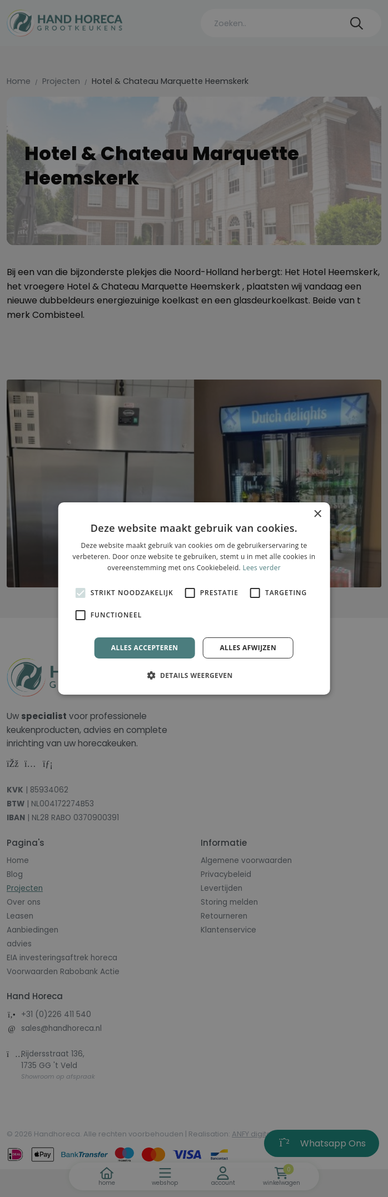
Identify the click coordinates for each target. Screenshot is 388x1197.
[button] (193, 675)
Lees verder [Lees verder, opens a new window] (261, 567)
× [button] (317, 514)
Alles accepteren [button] (144, 647)
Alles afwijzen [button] (248, 647)
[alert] (194, 598)
